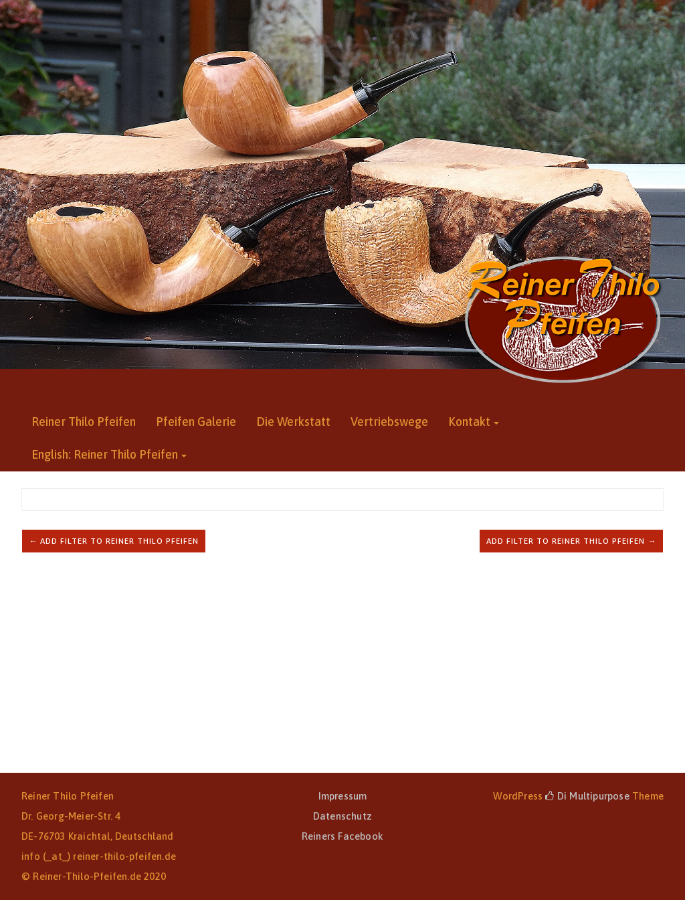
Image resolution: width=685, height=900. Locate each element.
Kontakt (469, 422)
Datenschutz (342, 816)
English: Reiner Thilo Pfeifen (104, 454)
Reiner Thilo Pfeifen (83, 422)
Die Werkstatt (293, 422)
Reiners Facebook (342, 836)
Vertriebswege (389, 422)
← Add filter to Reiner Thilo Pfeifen (114, 541)
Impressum (342, 796)
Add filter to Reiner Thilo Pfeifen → (571, 541)
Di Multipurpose (587, 796)
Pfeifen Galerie (196, 422)
